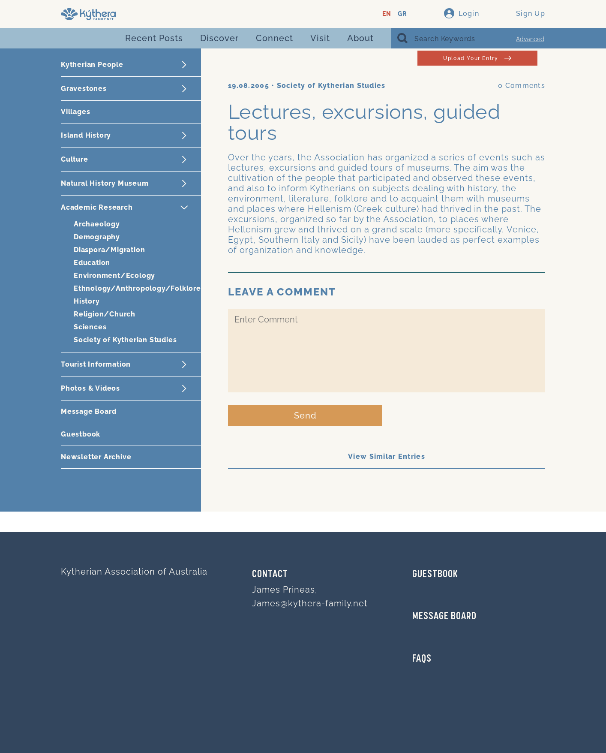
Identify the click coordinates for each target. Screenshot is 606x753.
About (360, 38)
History (87, 301)
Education (92, 263)
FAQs (422, 659)
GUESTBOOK (435, 574)
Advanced (530, 39)
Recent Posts (154, 38)
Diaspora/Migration (109, 250)
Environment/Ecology (114, 275)
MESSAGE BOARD (444, 616)
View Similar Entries (386, 456)
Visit (320, 38)
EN (386, 14)
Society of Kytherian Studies (125, 340)
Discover (219, 38)
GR (402, 14)
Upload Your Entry (477, 58)
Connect (274, 38)
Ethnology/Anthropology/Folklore (137, 288)
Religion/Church (104, 314)
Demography (97, 237)
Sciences (90, 327)
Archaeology (97, 224)
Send (305, 415)
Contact (270, 574)
